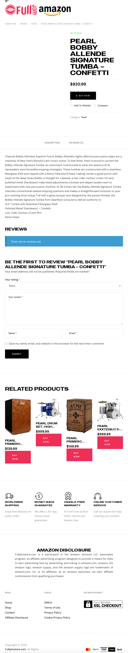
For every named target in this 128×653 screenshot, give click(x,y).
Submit (17, 354)
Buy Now (84, 95)
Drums (23, 23)
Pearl (34, 23)
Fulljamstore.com (15, 649)
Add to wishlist (82, 105)
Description (52, 142)
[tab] (52, 142)
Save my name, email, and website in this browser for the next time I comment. (56, 343)
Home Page (10, 23)
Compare (103, 105)
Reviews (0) (76, 142)
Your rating (12, 279)
